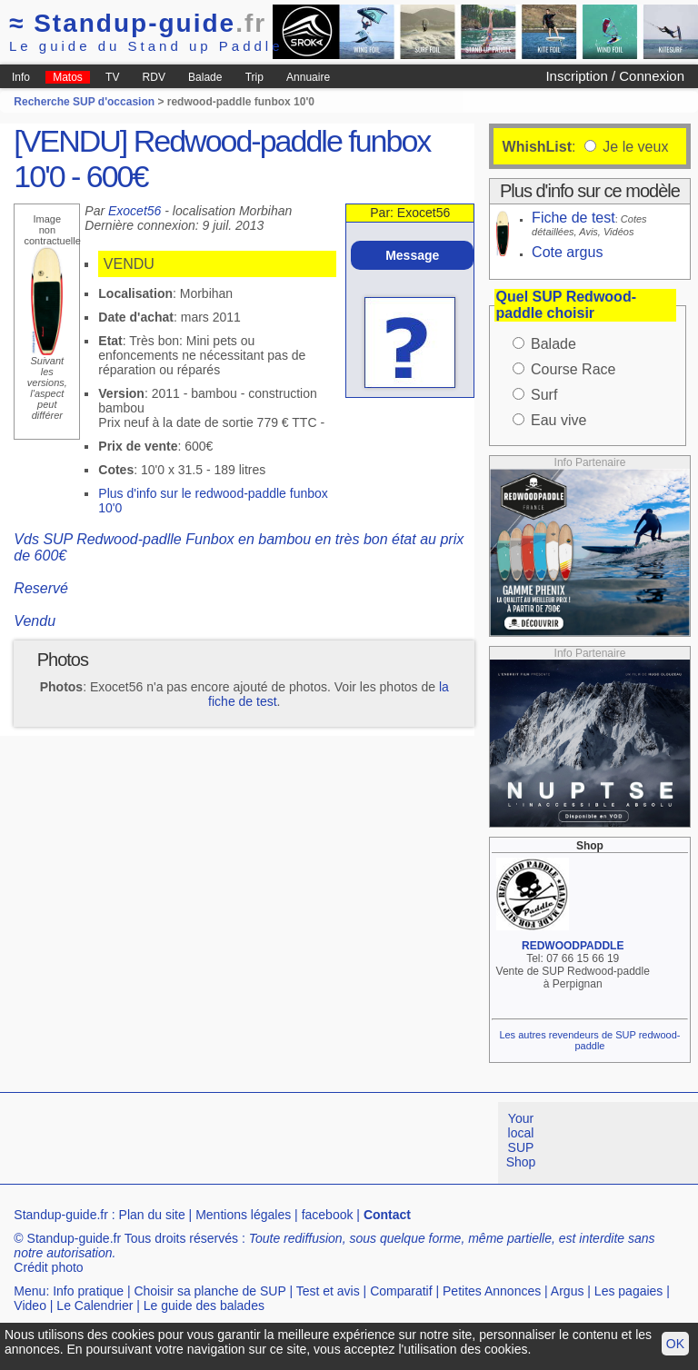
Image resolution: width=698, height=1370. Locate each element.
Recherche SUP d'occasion (84, 101)
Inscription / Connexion (614, 76)
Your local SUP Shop (521, 1140)
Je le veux (633, 146)
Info (21, 77)
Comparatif (401, 1291)
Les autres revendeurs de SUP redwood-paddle (589, 1040)
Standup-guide (137, 23)
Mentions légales (243, 1214)
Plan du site (152, 1214)
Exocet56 (134, 211)
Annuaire (308, 77)
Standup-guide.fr (61, 1214)
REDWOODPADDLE (572, 945)
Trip (254, 77)
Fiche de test (573, 217)
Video (30, 1305)
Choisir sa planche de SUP (209, 1291)
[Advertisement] (331, 1143)
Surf (544, 394)
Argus (567, 1291)
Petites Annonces (492, 1291)
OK (675, 1343)
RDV (154, 77)
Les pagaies (628, 1291)
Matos (68, 77)
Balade (205, 77)
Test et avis (328, 1291)
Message (412, 255)
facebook (328, 1214)
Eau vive (558, 420)
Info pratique (88, 1291)
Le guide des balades (204, 1305)
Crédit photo (48, 1267)
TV (112, 77)
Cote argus (567, 252)
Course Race (573, 369)
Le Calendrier (94, 1305)
